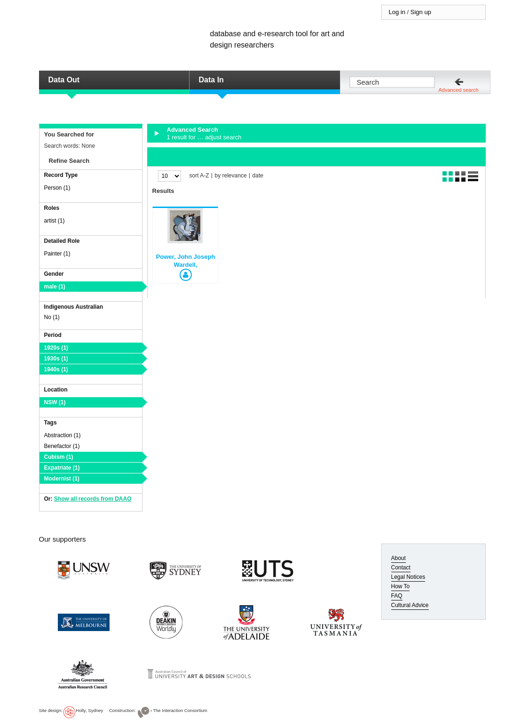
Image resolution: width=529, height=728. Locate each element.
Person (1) (57, 187)
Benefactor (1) (62, 446)
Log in (397, 12)
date (258, 175)
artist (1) (54, 220)
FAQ (397, 595)
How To (400, 586)
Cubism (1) (58, 457)
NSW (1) (55, 402)
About (398, 558)
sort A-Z (199, 175)
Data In (211, 80)
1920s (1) (56, 347)
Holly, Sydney (89, 710)
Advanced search (459, 90)
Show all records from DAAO (93, 499)
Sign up (421, 12)
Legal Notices (408, 577)
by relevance (231, 175)
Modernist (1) (61, 478)
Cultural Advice (410, 605)
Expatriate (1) (62, 467)
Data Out (64, 80)
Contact (401, 567)
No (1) (52, 317)
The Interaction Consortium (180, 710)
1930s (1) (56, 358)
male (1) (54, 286)
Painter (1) (57, 253)
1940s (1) (56, 369)
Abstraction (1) (62, 435)
